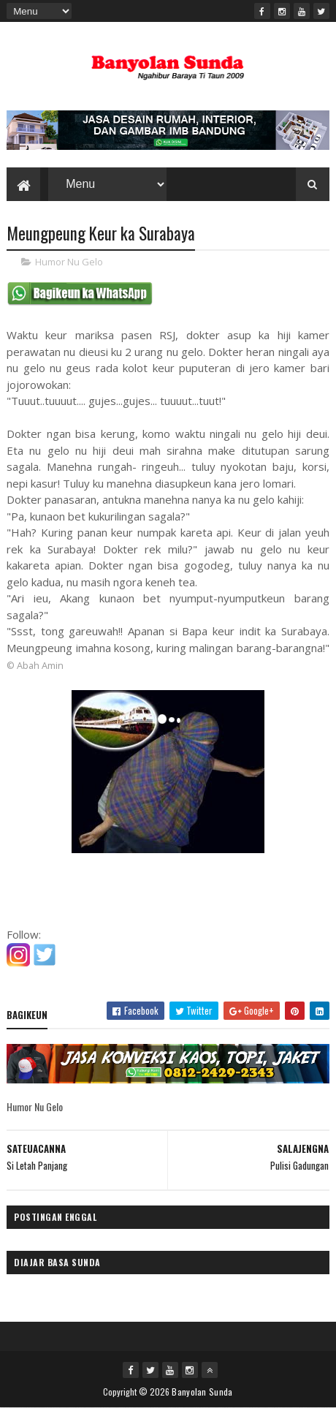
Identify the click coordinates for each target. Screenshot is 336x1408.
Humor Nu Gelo (69, 261)
